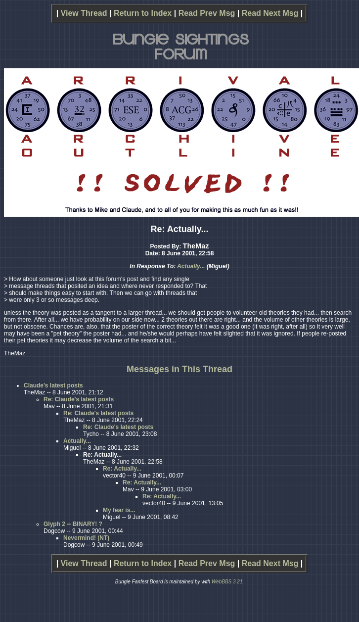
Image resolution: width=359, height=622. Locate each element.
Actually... (191, 266)
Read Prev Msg (207, 13)
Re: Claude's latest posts (79, 399)
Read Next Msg (270, 13)
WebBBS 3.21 (227, 581)
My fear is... (119, 510)
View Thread (84, 13)
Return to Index (143, 13)
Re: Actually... (122, 468)
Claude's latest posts (53, 385)
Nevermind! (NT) (86, 537)
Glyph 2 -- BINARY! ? (73, 524)
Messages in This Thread (179, 369)
